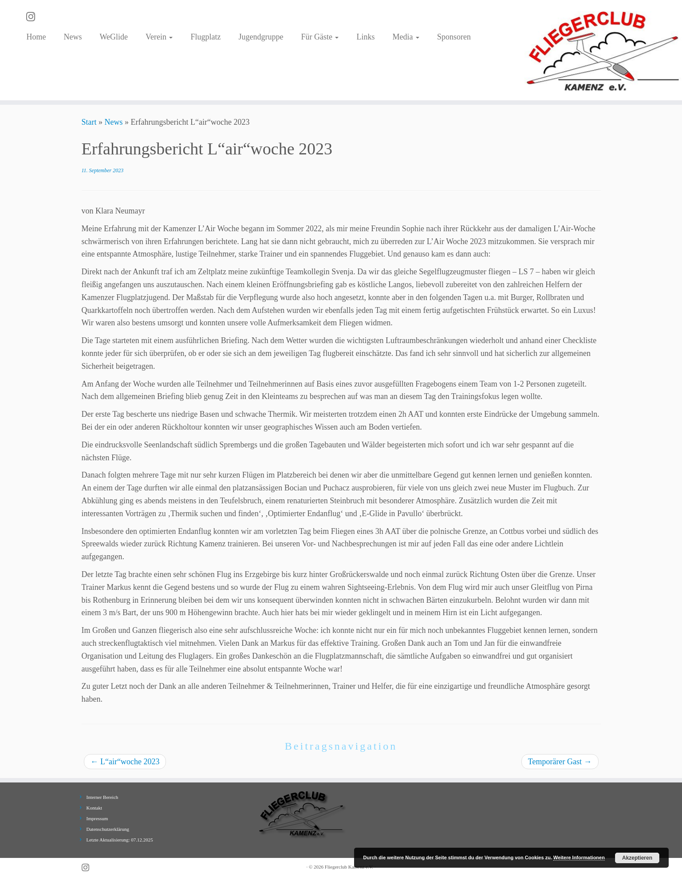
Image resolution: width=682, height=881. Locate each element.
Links (365, 36)
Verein (159, 36)
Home (36, 36)
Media (405, 36)
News (72, 36)
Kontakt (94, 807)
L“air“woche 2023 (125, 761)
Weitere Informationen (579, 857)
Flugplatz (205, 36)
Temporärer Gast (560, 761)
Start (89, 122)
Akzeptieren (637, 858)
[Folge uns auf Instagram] (33, 17)
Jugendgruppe (260, 36)
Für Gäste (320, 36)
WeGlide (113, 36)
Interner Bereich (102, 797)
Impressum (97, 818)
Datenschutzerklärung (108, 829)
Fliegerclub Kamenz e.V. (349, 866)
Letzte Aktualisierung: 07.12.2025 (120, 839)
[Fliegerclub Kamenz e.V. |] (603, 50)
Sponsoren (454, 36)
